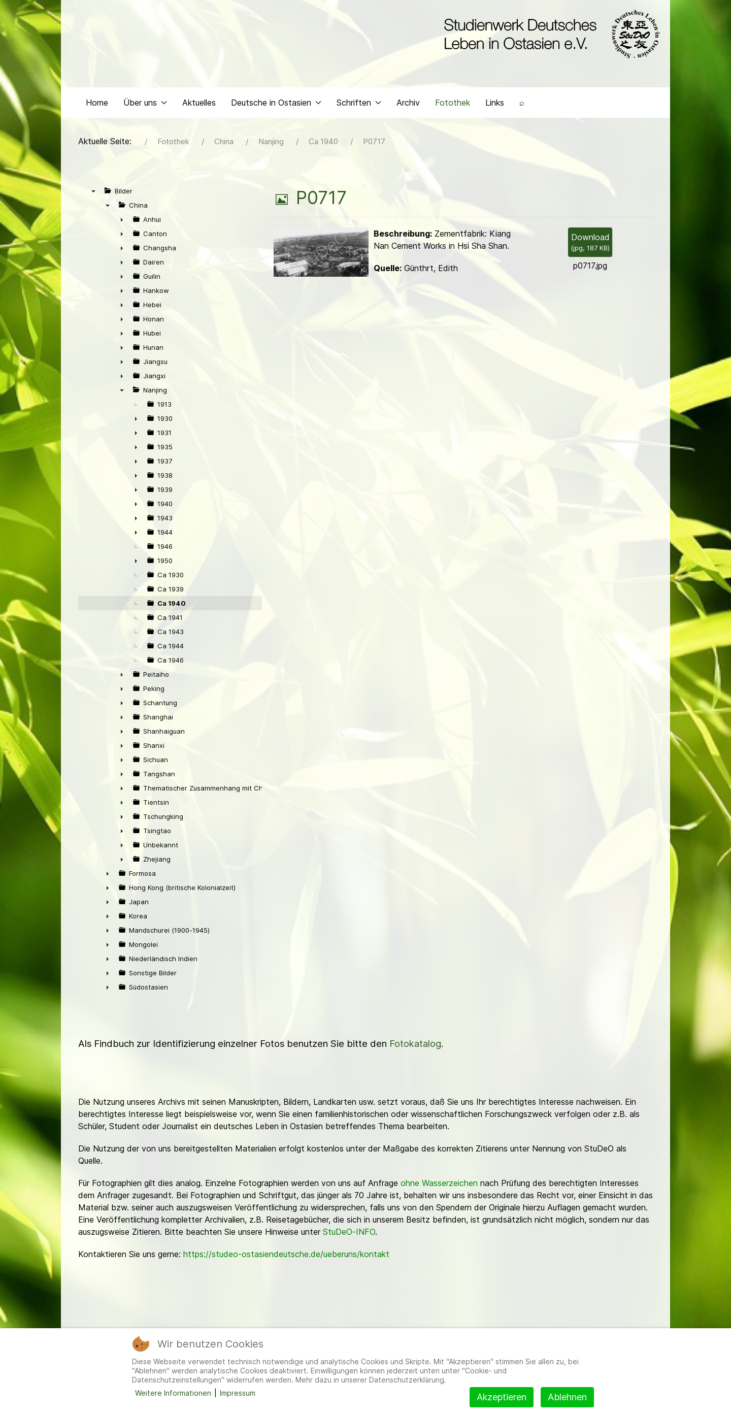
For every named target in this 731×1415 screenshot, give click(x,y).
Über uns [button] (145, 105)
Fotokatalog (415, 1046)
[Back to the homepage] (549, 34)
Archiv (408, 105)
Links (494, 105)
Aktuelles (199, 105)
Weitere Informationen (173, 1393)
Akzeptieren (501, 1397)
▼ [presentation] (93, 193)
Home (97, 105)
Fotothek (452, 105)
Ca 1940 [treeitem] (171, 606)
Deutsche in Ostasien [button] (276, 105)
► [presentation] (122, 222)
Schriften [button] (359, 105)
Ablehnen (567, 1397)
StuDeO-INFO (349, 1234)
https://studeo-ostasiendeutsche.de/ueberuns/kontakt (286, 1257)
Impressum (237, 1393)
